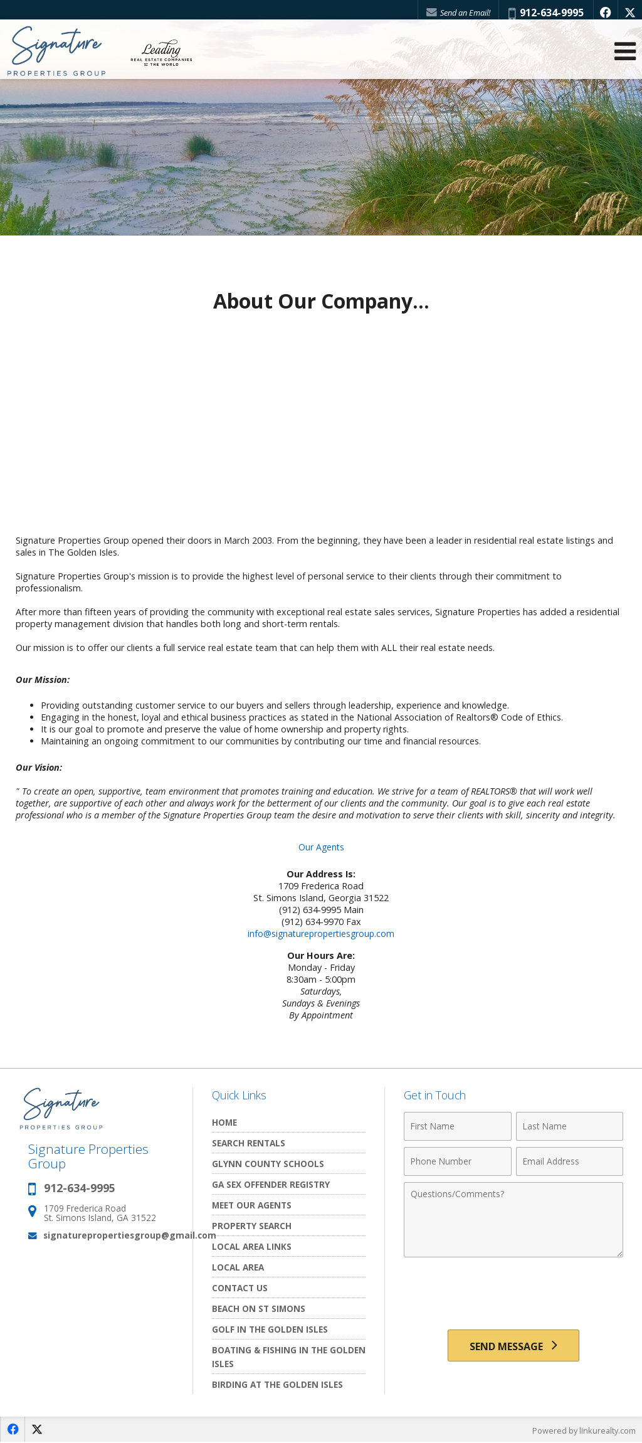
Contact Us (240, 1288)
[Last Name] (569, 1126)
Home (224, 1122)
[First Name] (457, 1126)
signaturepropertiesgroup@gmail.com (129, 1235)
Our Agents (321, 847)
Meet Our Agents (252, 1205)
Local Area (238, 1267)
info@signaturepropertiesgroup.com (321, 933)
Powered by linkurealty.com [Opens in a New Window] (583, 1430)
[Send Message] (513, 1347)
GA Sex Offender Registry (271, 1184)
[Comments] (513, 1219)
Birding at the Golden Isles (277, 1384)
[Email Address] (569, 1161)
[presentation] (513, 1294)
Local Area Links (252, 1246)
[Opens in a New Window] (603, 12)
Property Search (252, 1226)
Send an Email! (455, 12)
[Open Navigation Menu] (625, 57)
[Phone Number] (457, 1161)
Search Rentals (248, 1143)
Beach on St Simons (258, 1308)
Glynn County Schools (268, 1164)
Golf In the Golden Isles (270, 1329)
